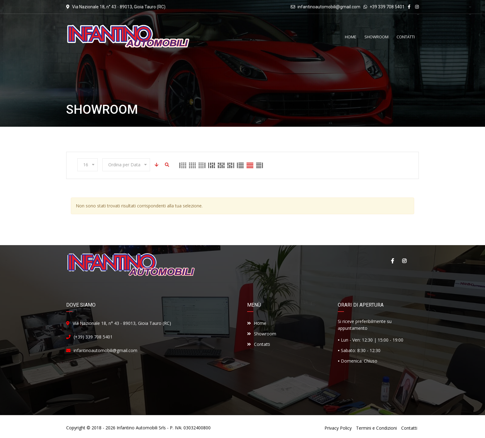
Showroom (261, 334)
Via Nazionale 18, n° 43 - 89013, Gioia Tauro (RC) (122, 323)
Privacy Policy (338, 428)
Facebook (392, 261)
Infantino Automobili (137, 428)
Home (256, 323)
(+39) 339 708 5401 (93, 337)
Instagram (404, 261)
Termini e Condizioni (376, 428)
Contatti (258, 344)
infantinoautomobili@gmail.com (329, 6)
